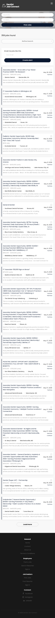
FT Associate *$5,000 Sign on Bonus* (16, 269)
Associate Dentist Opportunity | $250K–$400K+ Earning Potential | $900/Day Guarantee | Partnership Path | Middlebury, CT (20, 248)
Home (27, 543)
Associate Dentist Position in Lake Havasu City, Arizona (20, 161)
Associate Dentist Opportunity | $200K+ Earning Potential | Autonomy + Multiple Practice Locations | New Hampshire (22, 387)
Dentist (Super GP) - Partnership (15, 480)
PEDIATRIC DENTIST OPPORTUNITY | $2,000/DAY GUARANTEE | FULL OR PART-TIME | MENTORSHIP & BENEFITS (21, 364)
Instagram (29, 597)
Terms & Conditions (27, 553)
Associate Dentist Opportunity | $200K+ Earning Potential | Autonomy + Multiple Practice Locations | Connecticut (22, 409)
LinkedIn (29, 601)
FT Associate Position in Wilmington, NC (17, 91)
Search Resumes (27, 566)
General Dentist (9, 205)
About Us (27, 550)
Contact (27, 546)
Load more (27, 524)
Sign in (27, 569)
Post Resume (27, 581)
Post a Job (27, 562)
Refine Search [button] (27, 41)
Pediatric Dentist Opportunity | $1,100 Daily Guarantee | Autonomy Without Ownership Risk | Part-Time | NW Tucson (21, 138)
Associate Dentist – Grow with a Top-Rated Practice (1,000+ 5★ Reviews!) (19, 71)
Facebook (29, 593)
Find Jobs (27, 25)
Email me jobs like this (12, 51)
